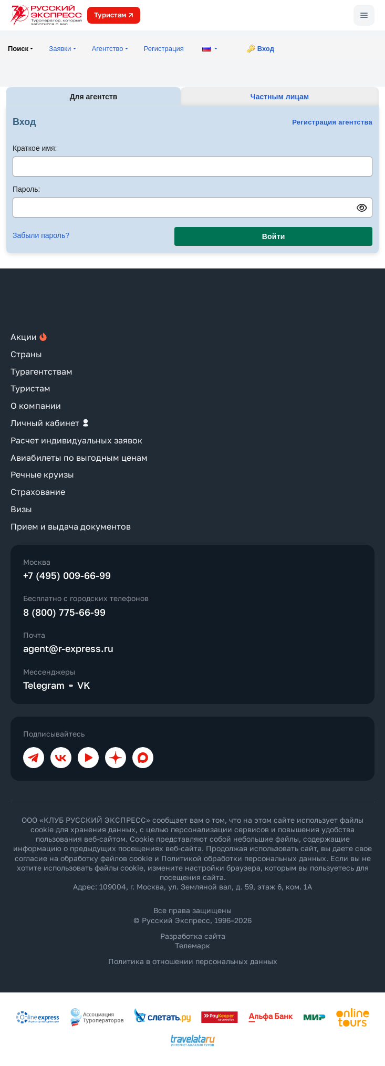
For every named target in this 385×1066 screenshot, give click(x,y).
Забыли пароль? (41, 235)
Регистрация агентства (332, 122)
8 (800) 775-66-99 (64, 612)
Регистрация (164, 49)
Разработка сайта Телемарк (192, 941)
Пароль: (26, 189)
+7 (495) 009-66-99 (67, 575)
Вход (265, 49)
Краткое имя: (35, 148)
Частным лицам (280, 96)
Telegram (44, 685)
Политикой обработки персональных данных (243, 858)
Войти (273, 236)
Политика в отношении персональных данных (192, 961)
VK (83, 685)
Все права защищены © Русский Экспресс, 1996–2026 (192, 915)
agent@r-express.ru (68, 648)
